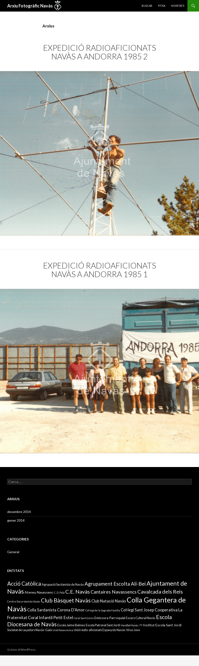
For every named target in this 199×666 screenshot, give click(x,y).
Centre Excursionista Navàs (23, 601)
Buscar (147, 5)
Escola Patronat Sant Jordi (103, 625)
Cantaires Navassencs (114, 592)
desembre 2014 (19, 512)
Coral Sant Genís (84, 618)
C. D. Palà (59, 592)
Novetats (177, 5)
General (13, 552)
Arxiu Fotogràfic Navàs (30, 5)
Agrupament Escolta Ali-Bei (115, 584)
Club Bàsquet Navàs (66, 600)
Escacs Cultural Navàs (140, 618)
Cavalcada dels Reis (160, 591)
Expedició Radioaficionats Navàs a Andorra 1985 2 (99, 52)
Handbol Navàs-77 (131, 625)
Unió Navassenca (63, 630)
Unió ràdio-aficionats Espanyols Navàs (99, 630)
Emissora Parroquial (109, 618)
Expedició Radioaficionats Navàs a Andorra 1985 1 (99, 270)
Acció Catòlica (24, 583)
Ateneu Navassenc (39, 592)
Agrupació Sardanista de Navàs (63, 584)
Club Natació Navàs (108, 601)
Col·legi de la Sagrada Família (102, 610)
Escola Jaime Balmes (71, 625)
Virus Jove (133, 630)
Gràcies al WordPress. (21, 649)
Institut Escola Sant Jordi (162, 625)
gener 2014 (16, 520)
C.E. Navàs (77, 591)
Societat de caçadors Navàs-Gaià (29, 630)
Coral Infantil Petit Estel (50, 617)
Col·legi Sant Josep (137, 610)
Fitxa (161, 5)
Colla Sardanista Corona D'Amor (56, 610)
